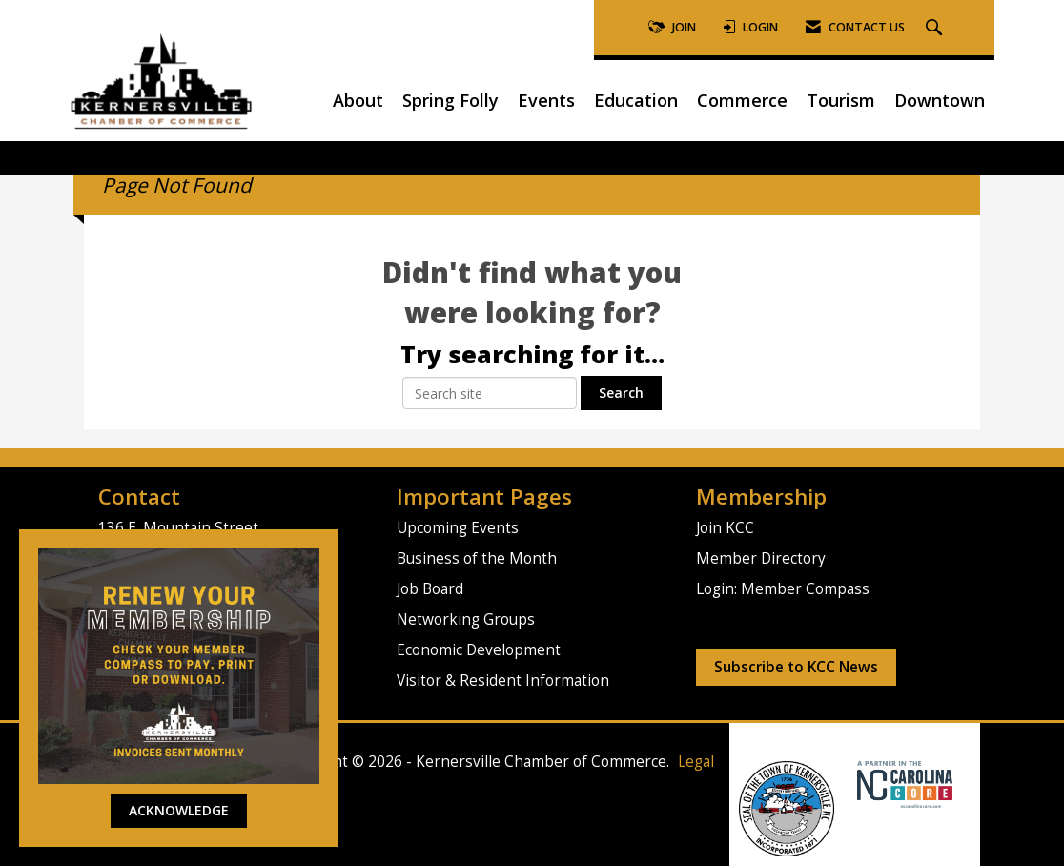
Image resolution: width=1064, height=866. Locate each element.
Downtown (939, 100)
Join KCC (725, 528)
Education (636, 100)
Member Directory (761, 558)
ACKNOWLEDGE (179, 810)
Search (621, 392)
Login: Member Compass (783, 589)
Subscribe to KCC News (796, 667)
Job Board (430, 589)
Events (546, 100)
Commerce (742, 100)
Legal (696, 762)
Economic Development (479, 650)
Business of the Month (477, 558)
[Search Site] (936, 28)
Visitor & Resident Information (503, 680)
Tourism (841, 100)
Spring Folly (450, 100)
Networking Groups (466, 619)
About (358, 100)
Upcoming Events (458, 528)
